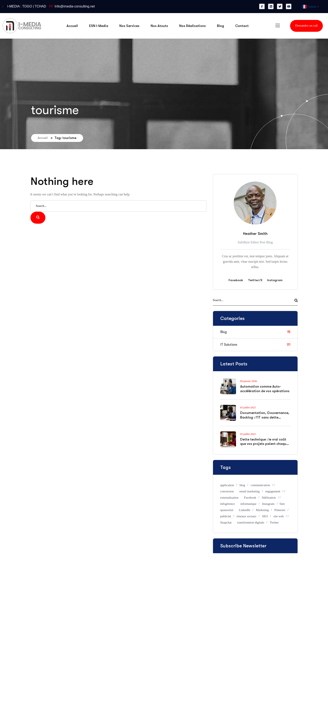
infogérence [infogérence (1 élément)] (227, 503)
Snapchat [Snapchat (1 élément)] (226, 522)
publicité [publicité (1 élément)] (225, 516)
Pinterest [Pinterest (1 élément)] (279, 510)
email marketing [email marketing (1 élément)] (249, 491)
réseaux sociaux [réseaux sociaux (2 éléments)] (246, 516)
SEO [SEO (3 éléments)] (265, 516)
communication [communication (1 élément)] (260, 485)
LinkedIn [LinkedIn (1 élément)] (244, 510)
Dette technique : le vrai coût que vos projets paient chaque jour (264, 443)
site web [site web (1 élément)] (279, 516)
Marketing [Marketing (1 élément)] (262, 510)
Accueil (45, 137)
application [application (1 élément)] (227, 485)
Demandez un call (306, 25)
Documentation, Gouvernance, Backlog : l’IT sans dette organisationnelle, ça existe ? (264, 417)
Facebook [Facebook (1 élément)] (250, 497)
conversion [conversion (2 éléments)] (227, 491)
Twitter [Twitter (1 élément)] (274, 522)
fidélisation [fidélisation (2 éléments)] (269, 497)
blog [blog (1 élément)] (242, 485)
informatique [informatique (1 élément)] (248, 503)
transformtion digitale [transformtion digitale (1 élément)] (250, 522)
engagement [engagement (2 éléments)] (272, 491)
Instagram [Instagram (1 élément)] (268, 503)
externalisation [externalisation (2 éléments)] (229, 497)
